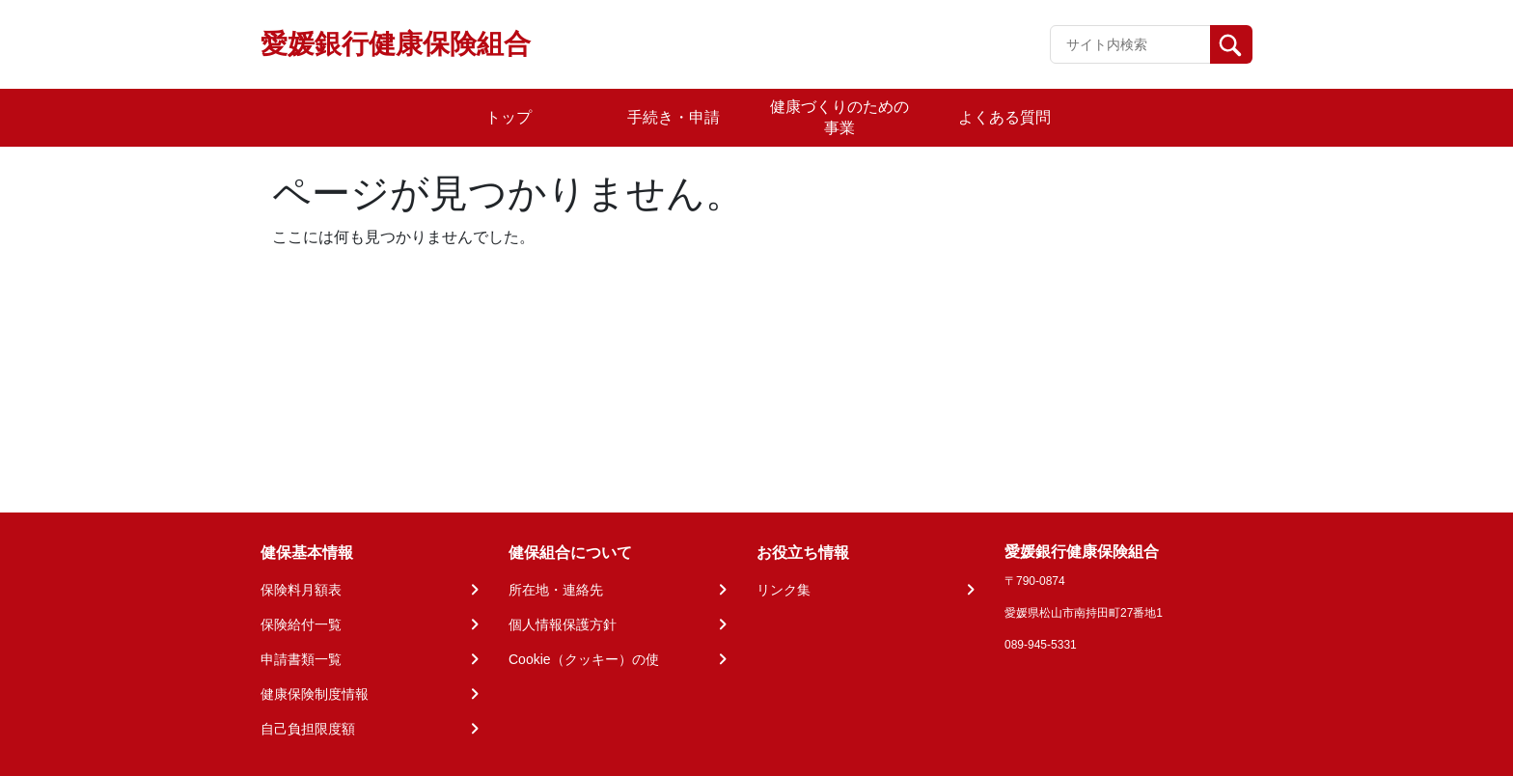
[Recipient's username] (1130, 44)
